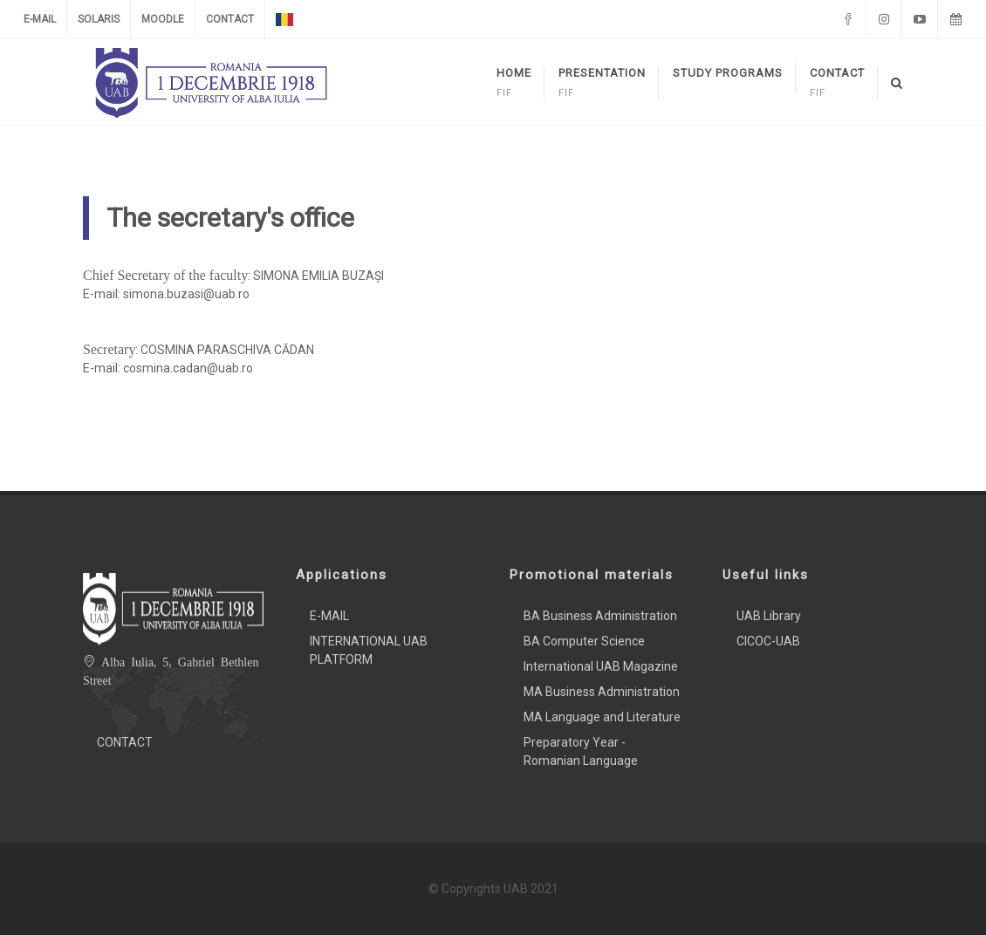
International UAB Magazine (601, 666)
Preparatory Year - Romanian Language (581, 751)
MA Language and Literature (602, 717)
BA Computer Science (584, 641)
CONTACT (230, 19)
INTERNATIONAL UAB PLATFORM (369, 650)
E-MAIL (40, 19)
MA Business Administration (602, 692)
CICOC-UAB (768, 641)
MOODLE (162, 19)
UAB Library (768, 616)
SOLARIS (99, 19)
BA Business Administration (600, 616)
